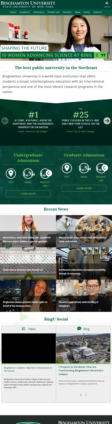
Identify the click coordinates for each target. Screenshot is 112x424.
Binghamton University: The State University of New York (28, 4)
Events (87, 12)
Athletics (97, 12)
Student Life (53, 12)
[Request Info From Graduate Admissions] (101, 174)
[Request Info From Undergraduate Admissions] (45, 180)
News (77, 12)
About (13, 12)
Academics (25, 12)
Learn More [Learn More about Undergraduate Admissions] (35, 193)
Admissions (38, 12)
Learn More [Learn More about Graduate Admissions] (91, 188)
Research (67, 12)
